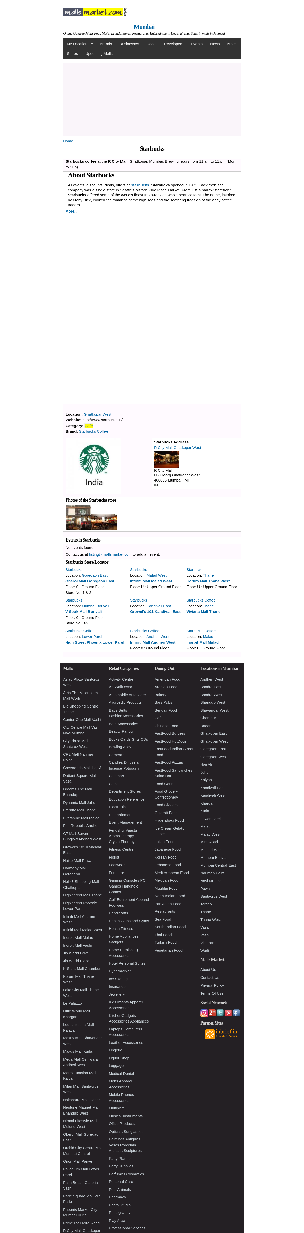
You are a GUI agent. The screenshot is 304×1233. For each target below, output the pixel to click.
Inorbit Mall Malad (202, 642)
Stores (72, 53)
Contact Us (209, 977)
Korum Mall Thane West (208, 581)
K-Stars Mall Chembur (82, 968)
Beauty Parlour (121, 731)
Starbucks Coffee (93, 431)
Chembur (208, 718)
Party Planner (120, 1158)
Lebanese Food (168, 865)
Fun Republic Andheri (81, 825)
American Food (167, 679)
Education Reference (126, 799)
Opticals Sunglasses (126, 1131)
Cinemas (116, 776)
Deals (151, 44)
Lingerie (115, 1050)
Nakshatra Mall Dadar (81, 1099)
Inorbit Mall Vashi (77, 945)
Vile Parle (208, 943)
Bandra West (211, 695)
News (215, 44)
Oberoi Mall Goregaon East (89, 581)
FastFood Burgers (170, 733)
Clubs (113, 783)
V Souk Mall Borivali (83, 611)
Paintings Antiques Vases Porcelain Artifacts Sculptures (125, 1145)
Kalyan (206, 780)
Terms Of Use (212, 993)
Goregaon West (213, 757)
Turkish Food (166, 942)
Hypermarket (120, 971)
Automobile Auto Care (127, 695)
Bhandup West (212, 702)
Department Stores (125, 791)
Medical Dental (121, 1073)
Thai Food (163, 935)
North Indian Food (170, 896)
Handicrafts (118, 913)
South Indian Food (170, 927)
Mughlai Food (166, 888)
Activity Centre (121, 679)
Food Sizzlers (166, 805)
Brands (106, 44)
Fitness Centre (121, 849)
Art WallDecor (120, 687)
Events (197, 44)
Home (68, 141)
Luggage (116, 1065)
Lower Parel (92, 636)
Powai (205, 888)
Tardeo (206, 904)
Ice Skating (118, 978)
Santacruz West (213, 896)
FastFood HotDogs (171, 741)
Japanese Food (168, 849)
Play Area (117, 1220)
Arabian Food (166, 687)
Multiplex (116, 1108)
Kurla (204, 811)
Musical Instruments (126, 1116)
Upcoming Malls (99, 53)
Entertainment (120, 815)
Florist (114, 857)
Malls (231, 44)
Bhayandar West (214, 710)
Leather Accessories (126, 1042)
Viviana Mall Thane (203, 611)
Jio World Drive (76, 953)
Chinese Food (166, 726)
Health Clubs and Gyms (129, 921)
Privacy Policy (212, 985)
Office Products (122, 1123)
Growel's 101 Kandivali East (155, 611)
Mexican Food (166, 880)
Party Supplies (121, 1166)
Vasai (204, 927)
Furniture (116, 872)
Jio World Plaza (76, 961)
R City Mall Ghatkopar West (177, 447)
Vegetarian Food (169, 950)
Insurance (117, 986)
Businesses (129, 44)
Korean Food (166, 857)
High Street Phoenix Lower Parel (94, 642)
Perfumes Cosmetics (126, 1174)
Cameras (116, 755)
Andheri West (157, 636)
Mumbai (144, 26)
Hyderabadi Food (169, 820)
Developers (173, 44)
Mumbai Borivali (95, 606)
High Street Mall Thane (82, 895)
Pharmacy (117, 1197)
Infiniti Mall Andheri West (152, 642)
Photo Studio (120, 1205)
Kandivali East (159, 606)
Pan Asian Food (168, 903)
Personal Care (121, 1181)
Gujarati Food (166, 812)
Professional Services (127, 1228)
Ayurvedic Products (125, 702)
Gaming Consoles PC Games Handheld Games (127, 886)
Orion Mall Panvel (78, 1161)
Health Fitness (121, 928)
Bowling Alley (120, 747)
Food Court (164, 783)
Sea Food (163, 919)
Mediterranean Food (172, 872)
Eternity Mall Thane (79, 810)
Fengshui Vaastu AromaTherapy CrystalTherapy (123, 836)
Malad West (157, 575)
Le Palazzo (72, 1003)
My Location (78, 44)
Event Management (125, 822)
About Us (208, 969)
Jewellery (117, 994)
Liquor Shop (119, 1058)
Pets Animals (120, 1189)
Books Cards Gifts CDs (128, 739)
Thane (208, 575)
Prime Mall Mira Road (81, 1223)
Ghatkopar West (97, 414)
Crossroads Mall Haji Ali (83, 767)
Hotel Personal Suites (127, 963)
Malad (208, 636)
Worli (204, 950)
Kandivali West (212, 795)
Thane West (210, 919)
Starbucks (73, 569)
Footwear (117, 865)
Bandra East (210, 687)
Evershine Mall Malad (81, 818)
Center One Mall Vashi (82, 719)
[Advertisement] (182, 98)
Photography (119, 1212)
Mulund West (211, 850)
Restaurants (165, 911)
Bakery (160, 695)
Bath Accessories (123, 723)
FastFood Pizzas (169, 762)
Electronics (118, 807)
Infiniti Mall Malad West (151, 581)
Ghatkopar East (213, 733)
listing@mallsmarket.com (110, 554)
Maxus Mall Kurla (77, 1051)
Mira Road (209, 842)
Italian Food (164, 841)
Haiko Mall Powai (77, 860)
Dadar (205, 726)
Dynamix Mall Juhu (79, 802)
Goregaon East (95, 575)
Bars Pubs (163, 702)
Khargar (207, 803)
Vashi (204, 935)
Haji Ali (206, 764)
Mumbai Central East (218, 865)
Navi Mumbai (211, 881)
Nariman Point (212, 873)
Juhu (204, 772)
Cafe (89, 426)
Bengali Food (166, 710)
